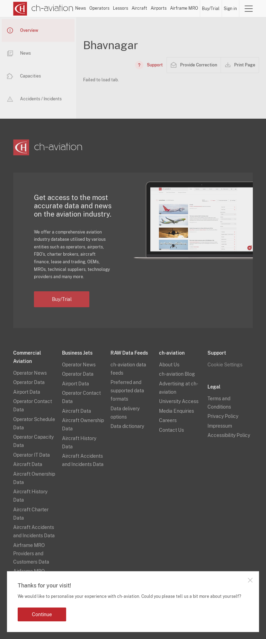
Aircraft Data (27, 464)
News (80, 8)
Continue (42, 614)
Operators (99, 8)
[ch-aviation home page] (43, 9)
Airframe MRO (184, 8)
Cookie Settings (224, 364)
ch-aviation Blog (177, 374)
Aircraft (139, 8)
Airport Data (26, 392)
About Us (169, 364)
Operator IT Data (31, 455)
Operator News (30, 373)
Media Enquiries (176, 411)
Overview (22, 30)
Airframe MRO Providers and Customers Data (31, 553)
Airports (159, 8)
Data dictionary (127, 426)
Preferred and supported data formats (127, 391)
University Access (178, 401)
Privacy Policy (222, 416)
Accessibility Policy (228, 435)
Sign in (230, 8)
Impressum (219, 426)
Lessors (120, 8)
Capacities (24, 76)
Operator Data (29, 382)
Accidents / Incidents (34, 99)
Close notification (250, 580)
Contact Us (171, 430)
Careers (168, 420)
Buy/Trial (211, 8)
